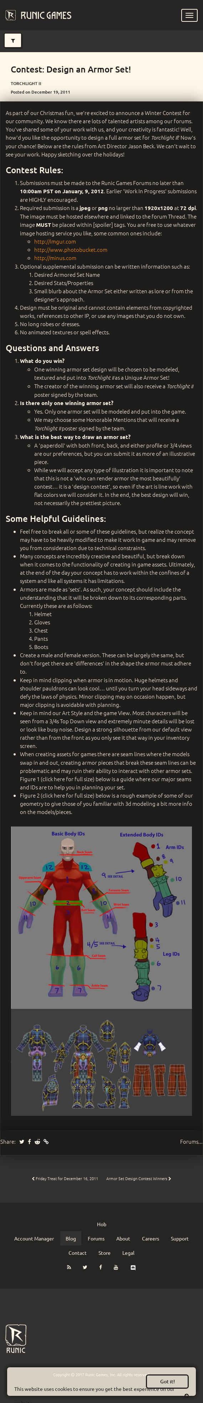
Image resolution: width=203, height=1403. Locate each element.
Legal (128, 1252)
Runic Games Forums (126, 182)
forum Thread (168, 216)
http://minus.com (55, 257)
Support (180, 1238)
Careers (150, 1238)
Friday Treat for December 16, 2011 (65, 1178)
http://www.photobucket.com (70, 249)
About (123, 1238)
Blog (71, 1238)
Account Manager (34, 1238)
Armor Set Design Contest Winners (138, 1178)
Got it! (167, 1381)
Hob (101, 1224)
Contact (77, 1252)
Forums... (191, 1141)
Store (104, 1252)
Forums (96, 1238)
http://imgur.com (55, 241)
